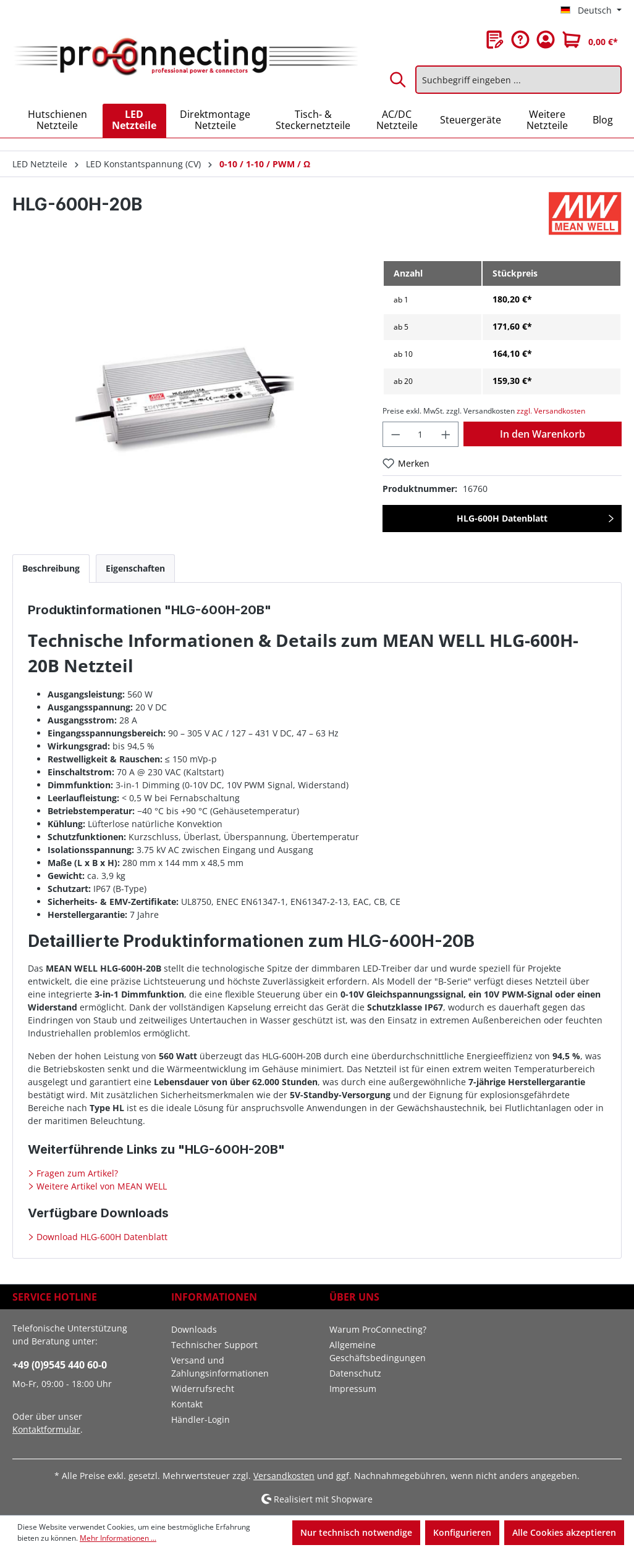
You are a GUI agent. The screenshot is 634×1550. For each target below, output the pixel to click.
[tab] (51, 568)
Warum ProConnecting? (377, 1329)
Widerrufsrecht (202, 1388)
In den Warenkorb (542, 434)
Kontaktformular (46, 1429)
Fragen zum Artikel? (76, 1173)
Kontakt (187, 1404)
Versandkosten (284, 1475)
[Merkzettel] (495, 39)
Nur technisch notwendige (356, 1532)
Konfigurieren (462, 1532)
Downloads (194, 1329)
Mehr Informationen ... (118, 1538)
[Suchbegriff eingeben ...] (518, 79)
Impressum (352, 1388)
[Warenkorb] (590, 39)
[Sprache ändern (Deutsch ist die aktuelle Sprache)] (591, 10)
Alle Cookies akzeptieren (564, 1532)
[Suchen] (398, 79)
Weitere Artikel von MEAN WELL (100, 1186)
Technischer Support (214, 1345)
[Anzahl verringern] (395, 434)
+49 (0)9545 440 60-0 (59, 1365)
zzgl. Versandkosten (551, 411)
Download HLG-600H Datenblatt (100, 1237)
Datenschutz (355, 1373)
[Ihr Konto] (546, 39)
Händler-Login (200, 1419)
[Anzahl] (420, 434)
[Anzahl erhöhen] (446, 434)
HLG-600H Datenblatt (502, 518)
